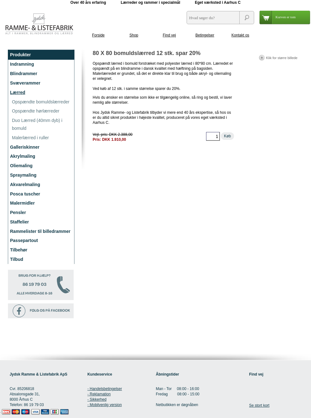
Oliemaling (21, 165)
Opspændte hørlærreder (35, 110)
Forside (98, 35)
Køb (227, 136)
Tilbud (16, 259)
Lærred (17, 92)
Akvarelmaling (25, 184)
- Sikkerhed (96, 399)
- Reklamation (99, 394)
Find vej (169, 35)
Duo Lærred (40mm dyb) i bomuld (37, 124)
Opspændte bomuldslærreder (40, 101)
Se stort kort (259, 405)
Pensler (18, 212)
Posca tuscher (25, 193)
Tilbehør (18, 249)
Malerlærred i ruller (30, 137)
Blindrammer (23, 73)
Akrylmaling (22, 156)
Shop (133, 35)
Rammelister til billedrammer (40, 231)
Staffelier (19, 221)
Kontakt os (240, 35)
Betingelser (204, 35)
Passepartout (24, 240)
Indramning (22, 64)
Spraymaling (23, 175)
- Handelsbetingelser (104, 389)
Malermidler (22, 203)
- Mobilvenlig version (104, 405)
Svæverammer (25, 82)
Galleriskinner (24, 147)
